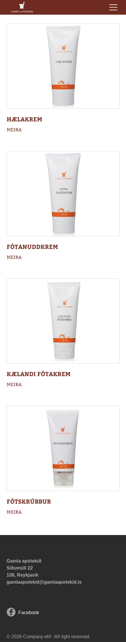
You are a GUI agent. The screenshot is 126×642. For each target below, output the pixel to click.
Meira (14, 130)
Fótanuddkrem (32, 246)
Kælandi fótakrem (39, 374)
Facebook (28, 612)
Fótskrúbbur (29, 501)
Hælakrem (24, 119)
